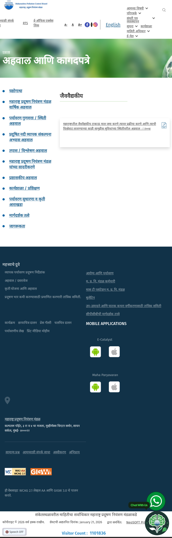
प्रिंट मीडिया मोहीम (38, 331)
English (113, 24)
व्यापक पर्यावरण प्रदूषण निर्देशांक (25, 272)
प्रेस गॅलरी (45, 323)
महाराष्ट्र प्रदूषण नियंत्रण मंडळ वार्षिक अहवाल (30, 104)
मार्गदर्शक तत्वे (19, 215)
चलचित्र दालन (62, 323)
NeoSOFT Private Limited (145, 522)
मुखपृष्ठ (6, 52)
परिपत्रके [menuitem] (133, 13)
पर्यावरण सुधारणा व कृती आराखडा (27, 202)
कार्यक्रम (10, 323)
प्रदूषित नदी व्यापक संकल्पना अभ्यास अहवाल (30, 137)
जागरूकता (17, 226)
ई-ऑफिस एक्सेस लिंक (43, 23)
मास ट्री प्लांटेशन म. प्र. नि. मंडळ (105, 290)
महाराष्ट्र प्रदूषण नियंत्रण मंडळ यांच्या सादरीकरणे (30, 164)
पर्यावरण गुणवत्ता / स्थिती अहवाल (27, 121)
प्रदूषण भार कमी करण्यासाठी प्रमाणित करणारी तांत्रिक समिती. (43, 297)
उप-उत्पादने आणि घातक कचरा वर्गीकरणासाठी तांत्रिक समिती (123, 306)
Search (164, 10)
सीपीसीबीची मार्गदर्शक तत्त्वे (103, 314)
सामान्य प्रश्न (13, 452)
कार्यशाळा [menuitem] (146, 26)
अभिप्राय (74, 452)
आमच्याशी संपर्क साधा (36, 452)
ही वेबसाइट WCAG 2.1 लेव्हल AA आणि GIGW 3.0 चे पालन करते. (41, 493)
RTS (25, 23)
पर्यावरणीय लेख (14, 331)
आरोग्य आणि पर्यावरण (100, 273)
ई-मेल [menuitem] (132, 36)
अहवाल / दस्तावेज (16, 281)
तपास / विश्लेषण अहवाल (28, 150)
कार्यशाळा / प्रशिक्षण (24, 188)
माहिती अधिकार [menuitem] (138, 31)
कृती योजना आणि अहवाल (21, 289)
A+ (80, 25)
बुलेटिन (90, 298)
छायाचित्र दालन (27, 323)
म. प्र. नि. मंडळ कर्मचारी (100, 281)
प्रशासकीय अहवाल (23, 177)
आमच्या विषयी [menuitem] (137, 8)
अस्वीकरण (59, 452)
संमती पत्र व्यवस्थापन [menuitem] (140, 19)
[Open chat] (157, 523)
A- (65, 24)
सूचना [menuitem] (132, 26)
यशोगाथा (15, 90)
